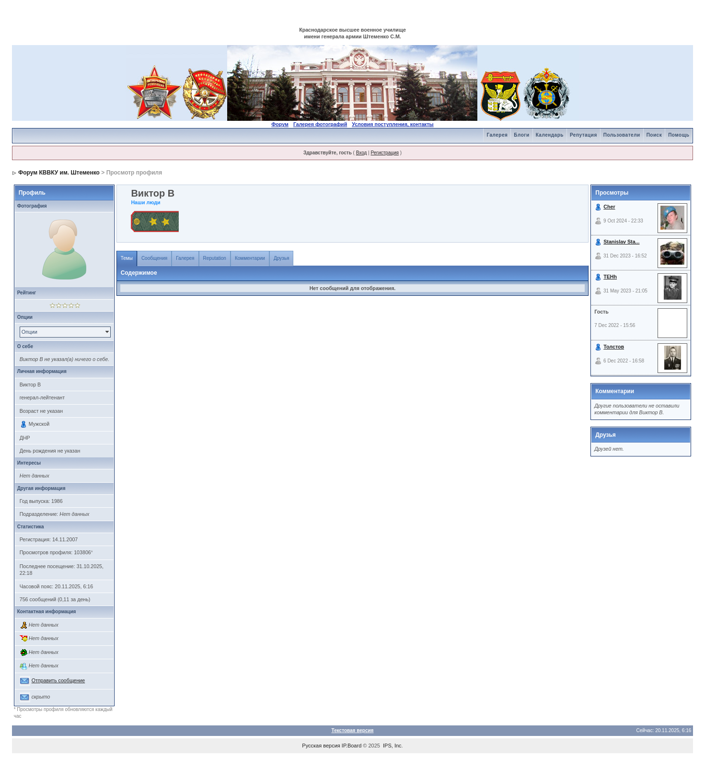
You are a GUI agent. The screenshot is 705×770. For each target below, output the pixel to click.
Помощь (678, 135)
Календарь (550, 135)
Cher (609, 207)
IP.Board (351, 745)
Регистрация (384, 152)
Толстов (613, 347)
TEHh (610, 277)
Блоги (521, 135)
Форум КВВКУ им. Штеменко (59, 172)
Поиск (654, 135)
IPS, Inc (392, 745)
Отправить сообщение (58, 680)
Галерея (497, 135)
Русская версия (321, 745)
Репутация (583, 135)
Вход (361, 152)
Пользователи (621, 135)
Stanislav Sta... (621, 242)
